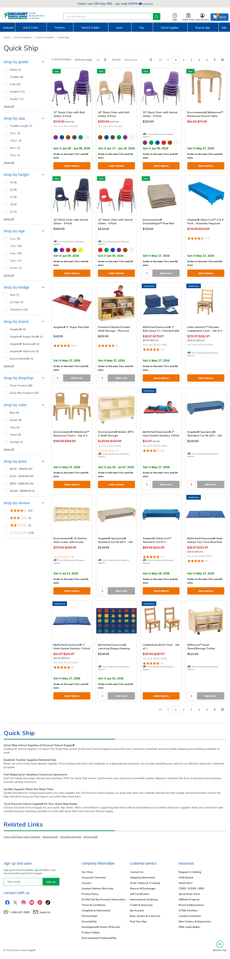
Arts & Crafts (30, 27)
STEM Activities (188, 910)
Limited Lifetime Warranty (97, 888)
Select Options (71, 166)
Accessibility (89, 921)
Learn (119, 27)
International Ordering (143, 899)
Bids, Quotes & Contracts (145, 915)
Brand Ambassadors (191, 904)
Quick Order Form (189, 893)
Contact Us (136, 872)
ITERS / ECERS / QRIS (191, 888)
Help (175, 17)
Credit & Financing (141, 904)
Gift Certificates (139, 893)
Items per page (83, 59)
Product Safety (91, 932)
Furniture (60, 27)
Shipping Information (142, 877)
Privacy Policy (90, 893)
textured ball (50, 836)
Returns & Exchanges (143, 888)
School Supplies (170, 27)
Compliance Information (96, 910)
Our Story (87, 872)
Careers (86, 882)
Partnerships (89, 915)
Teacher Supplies (45, 37)
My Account (137, 910)
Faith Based (186, 877)
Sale (224, 27)
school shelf (90, 836)
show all (9, 106)
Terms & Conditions (93, 904)
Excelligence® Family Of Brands (101, 926)
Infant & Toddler (90, 27)
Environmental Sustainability (99, 937)
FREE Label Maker (189, 926)
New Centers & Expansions (195, 921)
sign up (51, 881)
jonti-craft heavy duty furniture (22, 836)
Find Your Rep (138, 921)
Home (7, 37)
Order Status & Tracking (145, 882)
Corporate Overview (94, 877)
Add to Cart (166, 273)
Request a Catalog (190, 872)
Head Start (185, 882)
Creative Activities (190, 915)
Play (141, 27)
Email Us (45, 912)
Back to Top (219, 946)
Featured (8, 27)
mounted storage (70, 836)
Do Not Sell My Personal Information (103, 899)
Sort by (116, 59)
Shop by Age (202, 27)
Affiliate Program (189, 899)
